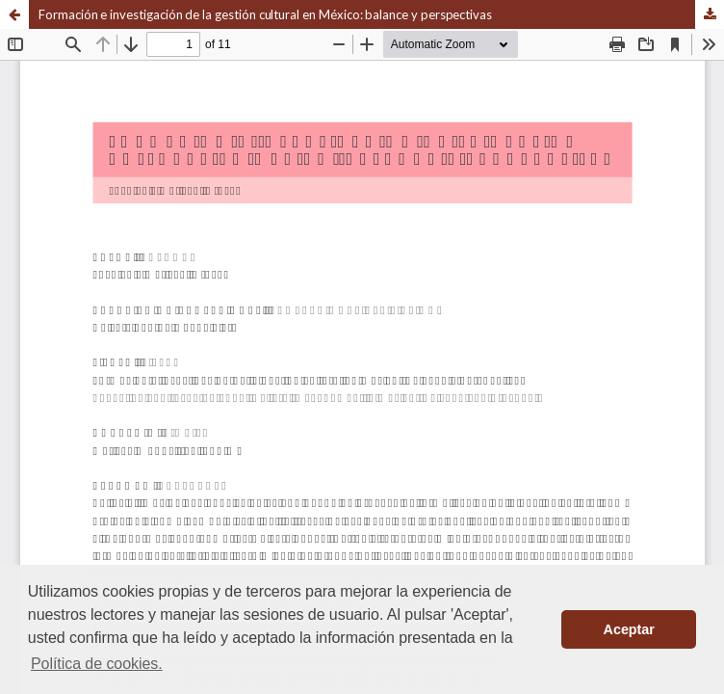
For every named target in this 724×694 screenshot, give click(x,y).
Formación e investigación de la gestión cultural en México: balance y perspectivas (265, 14)
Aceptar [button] (629, 629)
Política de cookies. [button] (97, 663)
